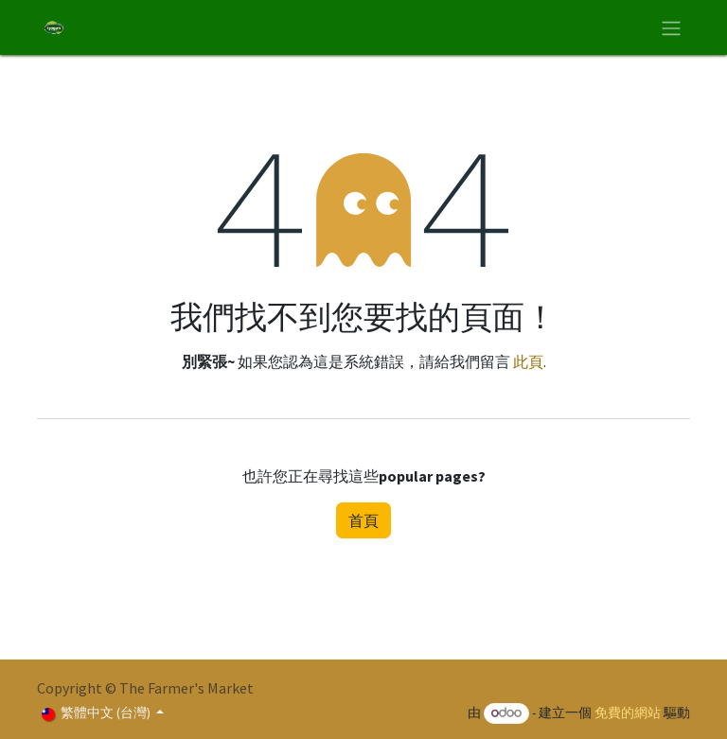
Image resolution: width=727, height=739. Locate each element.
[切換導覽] (671, 27)
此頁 (528, 361)
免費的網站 (627, 712)
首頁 (363, 520)
